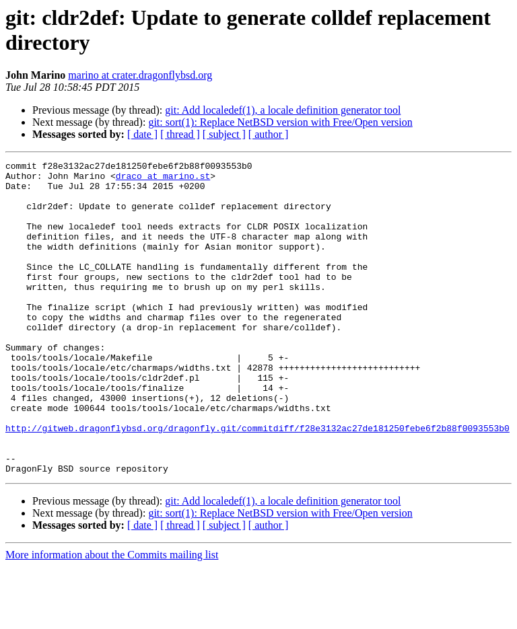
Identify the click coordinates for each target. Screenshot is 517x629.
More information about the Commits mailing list (111, 617)
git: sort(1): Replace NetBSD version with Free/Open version (280, 122)
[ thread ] (180, 134)
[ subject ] (224, 134)
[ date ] (142, 134)
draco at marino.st (163, 180)
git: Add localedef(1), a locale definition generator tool (283, 110)
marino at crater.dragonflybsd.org (140, 75)
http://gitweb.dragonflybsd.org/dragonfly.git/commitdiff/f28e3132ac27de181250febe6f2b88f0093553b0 (257, 482)
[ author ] (268, 134)
